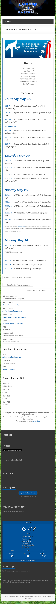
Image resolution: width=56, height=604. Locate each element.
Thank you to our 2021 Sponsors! (38, 290)
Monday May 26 (16, 240)
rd (16, 125)
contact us (36, 421)
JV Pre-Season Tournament (12, 311)
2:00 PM (8, 220)
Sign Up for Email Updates (28, 493)
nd (30, 99)
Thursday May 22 (17, 99)
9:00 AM (8, 161)
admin (7, 277)
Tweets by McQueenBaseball (12, 460)
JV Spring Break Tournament (12, 323)
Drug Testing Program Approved (17, 285)
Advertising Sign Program (11, 357)
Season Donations (8, 369)
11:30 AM (8, 167)
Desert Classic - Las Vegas (11, 305)
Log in (4, 571)
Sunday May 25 (16, 190)
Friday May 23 (10, 126)
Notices (28, 277)
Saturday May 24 (17, 155)
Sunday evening (21, 226)
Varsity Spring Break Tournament (14, 317)
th (29, 155)
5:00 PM (8, 106)
